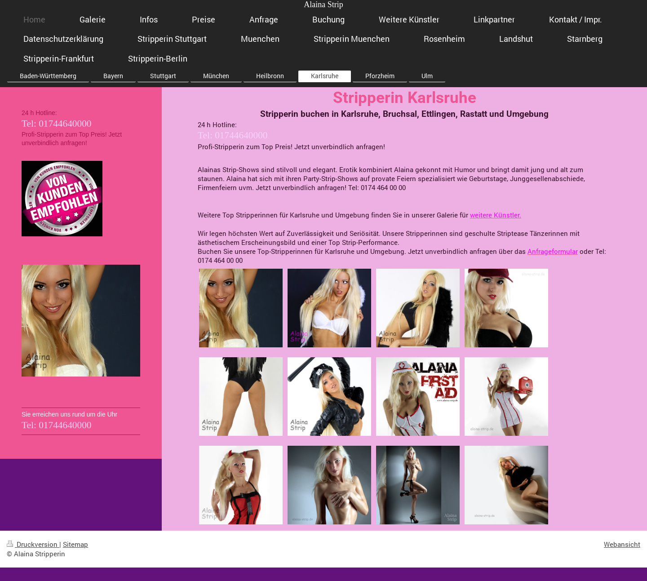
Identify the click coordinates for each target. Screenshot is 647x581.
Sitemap (75, 544)
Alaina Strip (323, 4)
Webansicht (622, 544)
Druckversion (33, 544)
